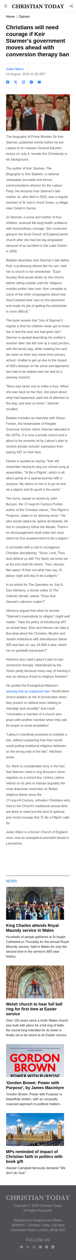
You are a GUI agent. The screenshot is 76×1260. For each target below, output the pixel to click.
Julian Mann (15, 69)
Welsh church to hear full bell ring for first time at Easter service (34, 1009)
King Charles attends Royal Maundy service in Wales (32, 928)
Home (10, 16)
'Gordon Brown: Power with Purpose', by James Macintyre (35, 1085)
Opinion (24, 16)
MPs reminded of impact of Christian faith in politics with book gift (34, 1156)
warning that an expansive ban (28, 691)
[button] (5, 6)
